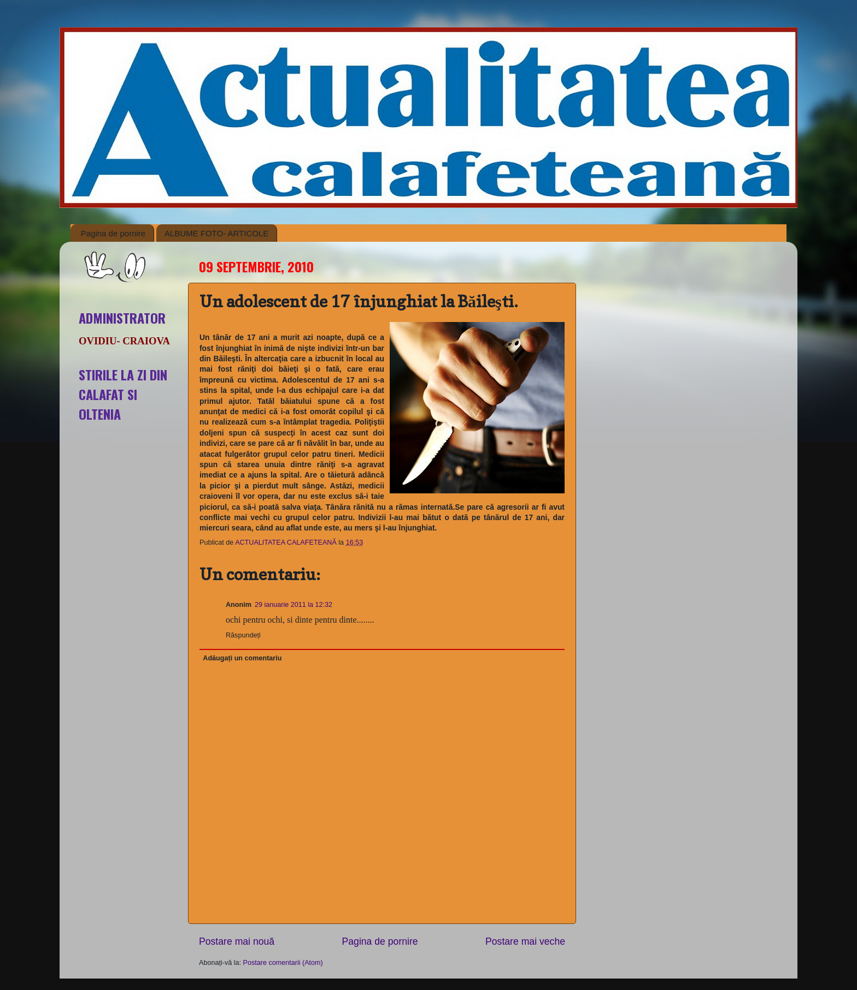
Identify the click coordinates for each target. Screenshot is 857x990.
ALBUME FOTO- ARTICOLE (216, 233)
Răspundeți (243, 635)
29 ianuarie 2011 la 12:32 (293, 605)
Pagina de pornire (113, 233)
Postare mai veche (525, 941)
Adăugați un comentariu (242, 658)
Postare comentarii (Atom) (283, 963)
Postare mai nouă (236, 941)
